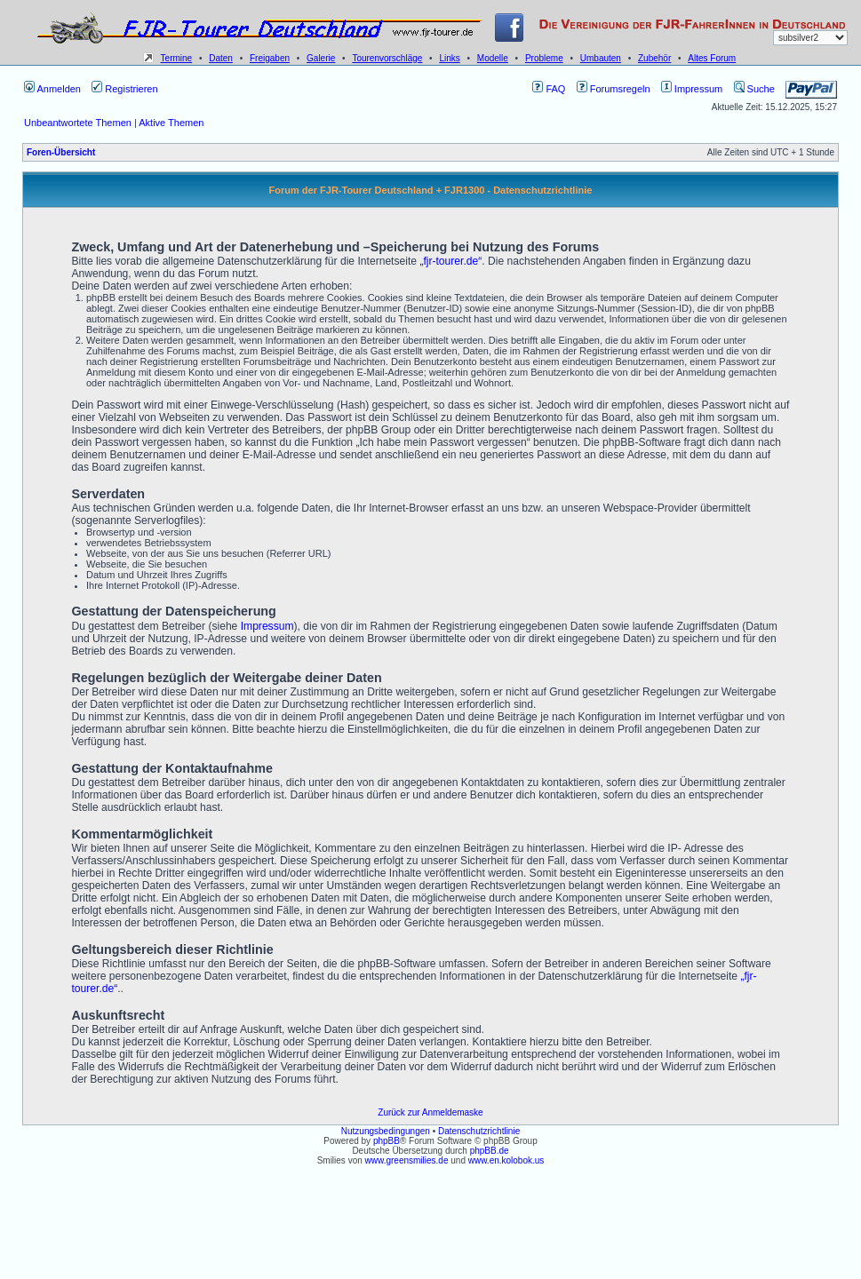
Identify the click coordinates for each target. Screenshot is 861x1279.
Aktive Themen (171, 122)
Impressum (691, 88)
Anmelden (52, 88)
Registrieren (124, 88)
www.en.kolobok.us (506, 1160)
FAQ (548, 88)
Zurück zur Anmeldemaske (430, 1112)
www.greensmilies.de (407, 1160)
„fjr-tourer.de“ (450, 261)
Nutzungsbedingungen (385, 1131)
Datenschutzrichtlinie (479, 1131)
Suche (754, 88)
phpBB (386, 1141)
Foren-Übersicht (61, 152)
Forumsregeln (613, 88)
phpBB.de (489, 1151)
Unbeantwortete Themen (78, 122)
